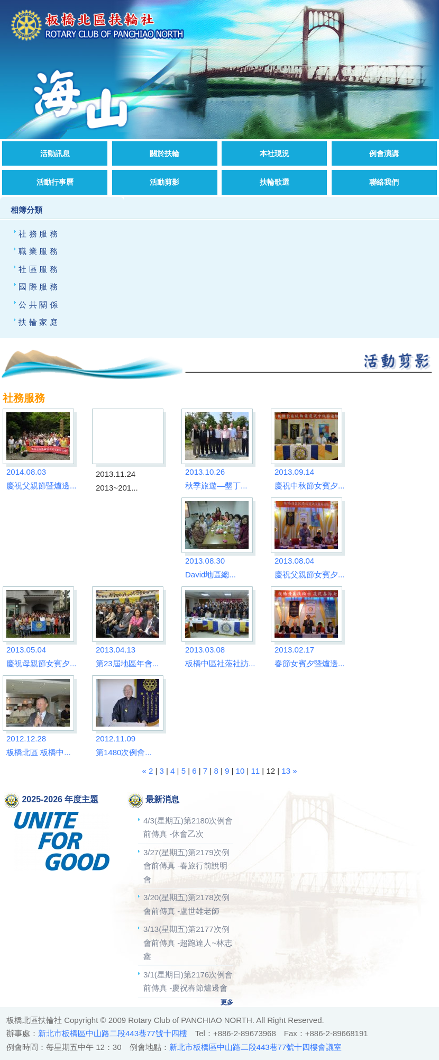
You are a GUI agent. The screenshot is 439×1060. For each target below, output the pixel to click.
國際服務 (39, 286)
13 (285, 770)
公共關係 (39, 304)
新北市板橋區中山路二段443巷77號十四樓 (112, 1033)
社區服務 (39, 269)
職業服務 (39, 251)
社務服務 (39, 233)
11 (255, 770)
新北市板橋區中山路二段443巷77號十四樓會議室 (255, 1047)
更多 (227, 1002)
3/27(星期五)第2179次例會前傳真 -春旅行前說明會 (186, 866)
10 (240, 770)
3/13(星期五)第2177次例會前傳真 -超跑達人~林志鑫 (187, 943)
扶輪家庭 (39, 322)
